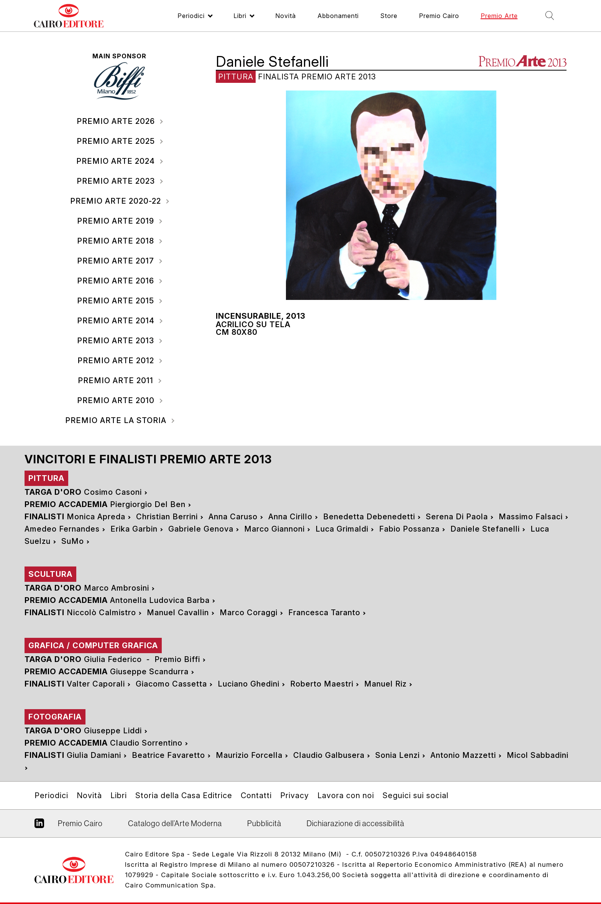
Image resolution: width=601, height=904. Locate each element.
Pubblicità (264, 823)
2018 (116, 240)
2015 (116, 300)
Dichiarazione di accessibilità (355, 823)
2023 (117, 181)
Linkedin (39, 826)
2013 (116, 340)
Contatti (256, 795)
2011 (117, 380)
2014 (117, 320)
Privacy (294, 795)
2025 (117, 141)
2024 (116, 161)
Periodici (51, 795)
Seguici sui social (415, 795)
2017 (116, 260)
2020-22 (116, 201)
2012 (116, 360)
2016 (116, 280)
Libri (118, 795)
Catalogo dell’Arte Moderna (175, 823)
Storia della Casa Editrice (183, 795)
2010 (117, 400)
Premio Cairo (80, 823)
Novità (89, 795)
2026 (117, 121)
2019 (116, 221)
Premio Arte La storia (117, 420)
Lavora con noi (345, 795)
